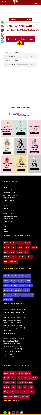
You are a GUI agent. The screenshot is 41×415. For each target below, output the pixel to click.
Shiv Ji (16, 396)
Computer (18, 290)
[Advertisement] (20, 11)
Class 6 (13, 280)
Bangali (6, 247)
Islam (19, 387)
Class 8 (28, 280)
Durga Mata (8, 396)
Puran (30, 387)
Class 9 (6, 285)
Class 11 (22, 285)
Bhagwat (7, 392)
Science (24, 295)
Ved (25, 387)
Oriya (13, 247)
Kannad (27, 247)
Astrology (22, 257)
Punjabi (34, 247)
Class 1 (6, 276)
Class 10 (14, 285)
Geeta (32, 392)
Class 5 (6, 280)
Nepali (26, 252)
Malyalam (7, 257)
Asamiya (28, 378)
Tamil (12, 252)
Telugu (20, 247)
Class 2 (13, 276)
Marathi (19, 252)
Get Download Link (21, 41)
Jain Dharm (24, 392)
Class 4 (28, 276)
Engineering (8, 295)
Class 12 (29, 285)
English (20, 243)
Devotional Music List (20, 19)
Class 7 (20, 280)
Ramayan (15, 392)
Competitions (8, 290)
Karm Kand (13, 262)
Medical (17, 295)
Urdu (14, 257)
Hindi (6, 243)
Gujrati (27, 243)
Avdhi (6, 252)
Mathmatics (8, 299)
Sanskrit (12, 243)
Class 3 (20, 276)
